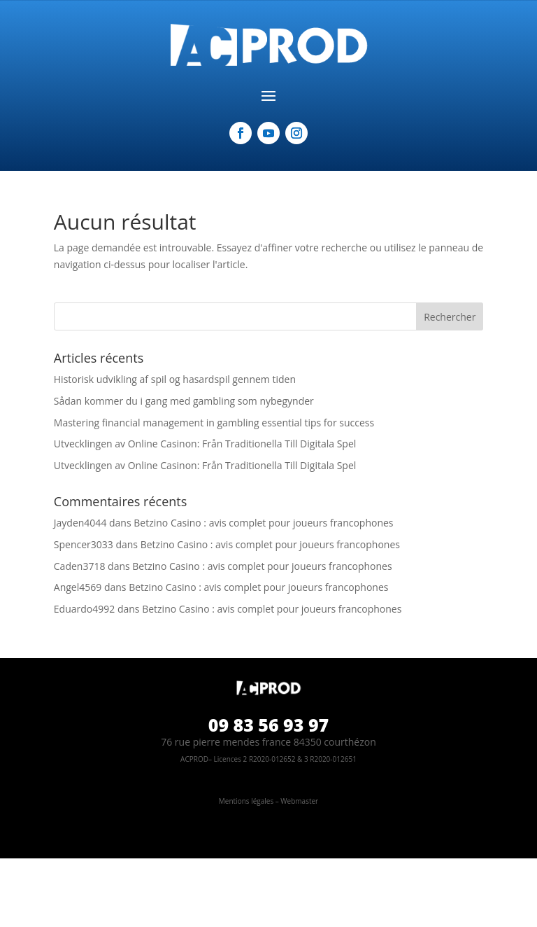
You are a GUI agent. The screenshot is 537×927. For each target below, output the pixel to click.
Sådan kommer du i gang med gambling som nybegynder (184, 400)
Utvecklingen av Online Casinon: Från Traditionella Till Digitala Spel (205, 443)
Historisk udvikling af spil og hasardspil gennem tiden (175, 379)
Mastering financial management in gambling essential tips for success (214, 422)
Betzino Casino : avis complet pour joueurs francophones (263, 522)
